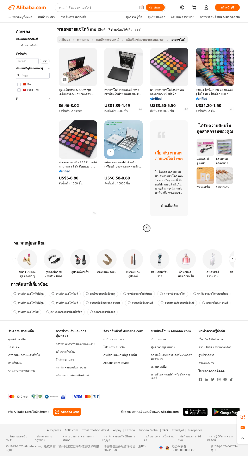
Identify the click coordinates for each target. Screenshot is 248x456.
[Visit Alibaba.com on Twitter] (213, 379)
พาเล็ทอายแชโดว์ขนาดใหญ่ (210, 294)
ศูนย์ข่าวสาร (206, 355)
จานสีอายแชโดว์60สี (64, 303)
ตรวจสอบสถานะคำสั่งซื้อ (24, 355)
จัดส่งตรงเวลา (65, 359)
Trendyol (178, 430)
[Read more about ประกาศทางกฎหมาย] (48, 438)
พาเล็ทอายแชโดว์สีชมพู (100, 294)
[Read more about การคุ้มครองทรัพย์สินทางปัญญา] (122, 438)
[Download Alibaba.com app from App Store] (195, 412)
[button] (141, 7)
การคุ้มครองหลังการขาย (71, 367)
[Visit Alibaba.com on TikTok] (231, 379)
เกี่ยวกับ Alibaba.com (211, 339)
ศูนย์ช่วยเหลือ (17, 339)
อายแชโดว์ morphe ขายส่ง (103, 303)
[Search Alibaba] (97, 7)
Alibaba (65, 40)
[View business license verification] (161, 448)
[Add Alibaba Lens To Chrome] (67, 412)
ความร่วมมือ (159, 366)
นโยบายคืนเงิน (65, 352)
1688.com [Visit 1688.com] (71, 430)
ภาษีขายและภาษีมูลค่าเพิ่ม (120, 355)
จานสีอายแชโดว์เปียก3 (137, 294)
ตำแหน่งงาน (206, 363)
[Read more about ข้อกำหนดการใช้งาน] (192, 438)
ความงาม (83, 40)
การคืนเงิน (15, 363)
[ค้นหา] (155, 7)
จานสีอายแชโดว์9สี (25, 312)
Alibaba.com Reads (116, 363)
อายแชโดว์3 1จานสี (215, 303)
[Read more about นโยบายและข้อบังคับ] (19, 438)
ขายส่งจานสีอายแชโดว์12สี (177, 303)
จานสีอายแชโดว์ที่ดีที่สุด (28, 294)
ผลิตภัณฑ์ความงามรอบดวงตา (145, 40)
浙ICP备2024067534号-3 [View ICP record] (224, 448)
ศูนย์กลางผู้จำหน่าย (163, 347)
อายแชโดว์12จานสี (140, 303)
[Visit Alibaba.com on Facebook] (200, 379)
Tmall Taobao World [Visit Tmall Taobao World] (95, 430)
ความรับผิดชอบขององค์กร (214, 347)
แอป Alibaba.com (167, 412)
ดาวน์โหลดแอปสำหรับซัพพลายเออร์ (171, 376)
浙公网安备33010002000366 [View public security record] (183, 448)
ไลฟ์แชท (13, 347)
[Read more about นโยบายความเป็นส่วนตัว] (160, 438)
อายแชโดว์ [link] (178, 40)
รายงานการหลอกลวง (21, 371)
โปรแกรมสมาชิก (114, 347)
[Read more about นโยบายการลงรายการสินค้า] (81, 438)
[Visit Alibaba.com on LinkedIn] (206, 379)
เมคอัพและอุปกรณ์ (107, 40)
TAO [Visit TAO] (165, 430)
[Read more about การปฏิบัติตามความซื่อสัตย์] (224, 438)
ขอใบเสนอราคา (113, 339)
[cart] (195, 8)
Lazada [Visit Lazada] (130, 430)
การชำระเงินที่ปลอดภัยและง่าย (75, 344)
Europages (195, 430)
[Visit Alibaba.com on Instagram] (219, 379)
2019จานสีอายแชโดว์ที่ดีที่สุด (64, 312)
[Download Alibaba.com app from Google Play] (226, 412)
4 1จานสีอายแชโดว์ (173, 294)
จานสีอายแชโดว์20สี (64, 294)
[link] (242, 416)
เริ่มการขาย (158, 339)
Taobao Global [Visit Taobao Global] (148, 430)
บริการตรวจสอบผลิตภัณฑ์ (72, 375)
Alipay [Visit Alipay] (117, 430)
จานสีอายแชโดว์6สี (102, 312)
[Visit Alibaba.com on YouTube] (225, 379)
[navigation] (31, 129)
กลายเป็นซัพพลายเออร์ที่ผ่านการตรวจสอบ (171, 357)
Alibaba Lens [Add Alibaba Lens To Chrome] (23, 412)
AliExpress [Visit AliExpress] (54, 430)
